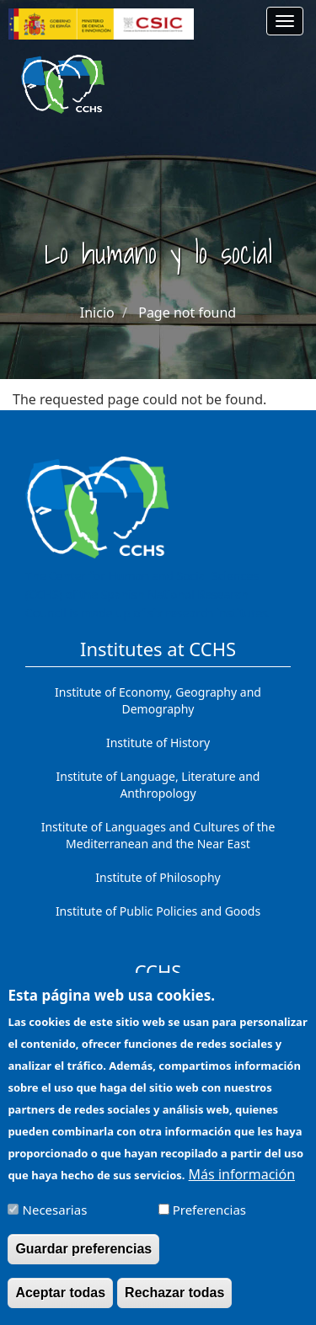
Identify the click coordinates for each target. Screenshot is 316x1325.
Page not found (187, 312)
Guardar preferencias (83, 1261)
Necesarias (55, 1222)
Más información (242, 1187)
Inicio (97, 312)
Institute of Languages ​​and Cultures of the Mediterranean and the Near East (158, 835)
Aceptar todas (60, 1305)
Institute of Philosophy (157, 877)
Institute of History (158, 743)
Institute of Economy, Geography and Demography (158, 700)
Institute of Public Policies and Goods (158, 911)
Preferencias (209, 1222)
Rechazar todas (174, 1305)
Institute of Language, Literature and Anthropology (158, 784)
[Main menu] (284, 21)
